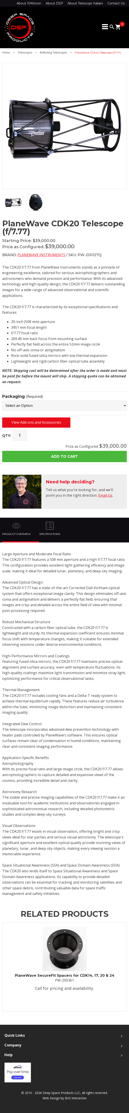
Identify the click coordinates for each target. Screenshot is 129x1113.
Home (6, 52)
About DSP (54, 3)
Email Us (105, 495)
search (112, 27)
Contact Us (116, 3)
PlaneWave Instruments (41, 254)
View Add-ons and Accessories (36, 422)
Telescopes (25, 52)
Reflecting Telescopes (53, 52)
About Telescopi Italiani (85, 3)
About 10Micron (29, 3)
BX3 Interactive (76, 1098)
